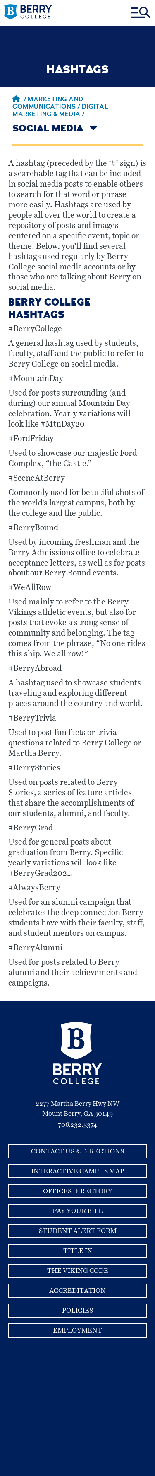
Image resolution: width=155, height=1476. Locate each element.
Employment (77, 1330)
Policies (77, 1310)
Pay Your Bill (77, 1211)
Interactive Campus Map (77, 1171)
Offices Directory (77, 1191)
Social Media (47, 129)
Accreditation (77, 1290)
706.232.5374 (77, 1125)
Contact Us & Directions (77, 1151)
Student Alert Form (78, 1231)
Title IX (77, 1251)
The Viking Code (77, 1270)
